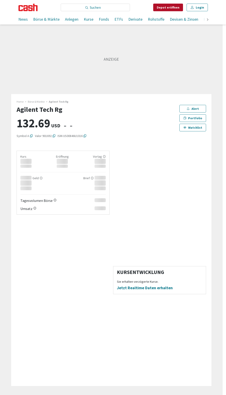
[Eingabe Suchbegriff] (95, 7)
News (23, 19)
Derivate (135, 19)
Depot (168, 7)
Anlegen (71, 19)
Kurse (88, 19)
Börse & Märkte (46, 19)
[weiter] (207, 20)
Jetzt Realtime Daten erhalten (145, 287)
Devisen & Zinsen (184, 19)
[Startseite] (28, 7)
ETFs (118, 19)
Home (20, 101)
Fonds (104, 19)
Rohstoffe (156, 19)
